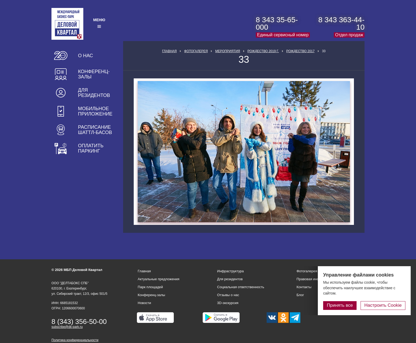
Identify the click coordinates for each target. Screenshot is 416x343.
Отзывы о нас (228, 295)
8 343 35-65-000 (277, 23)
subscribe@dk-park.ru (67, 327)
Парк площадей (150, 287)
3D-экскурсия (227, 303)
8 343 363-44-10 (341, 23)
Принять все (340, 305)
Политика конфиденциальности (74, 340)
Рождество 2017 (300, 51)
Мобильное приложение (95, 111)
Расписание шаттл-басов (95, 129)
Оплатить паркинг (90, 148)
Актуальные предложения (158, 279)
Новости (144, 303)
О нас (85, 55)
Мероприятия (227, 51)
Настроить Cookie (383, 305)
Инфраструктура (230, 271)
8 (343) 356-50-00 (79, 321)
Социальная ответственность (240, 287)
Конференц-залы (94, 74)
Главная (169, 51)
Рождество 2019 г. (263, 51)
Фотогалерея (196, 51)
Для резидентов (94, 92)
